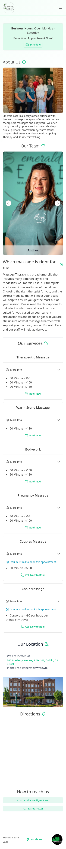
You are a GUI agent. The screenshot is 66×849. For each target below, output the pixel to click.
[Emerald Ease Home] (8, 7)
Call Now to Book (33, 575)
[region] (33, 203)
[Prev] (8, 203)
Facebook (34, 839)
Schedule (33, 44)
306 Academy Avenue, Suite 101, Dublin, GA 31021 (32, 662)
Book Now (33, 393)
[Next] (57, 203)
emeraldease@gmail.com (33, 800)
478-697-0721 (33, 808)
